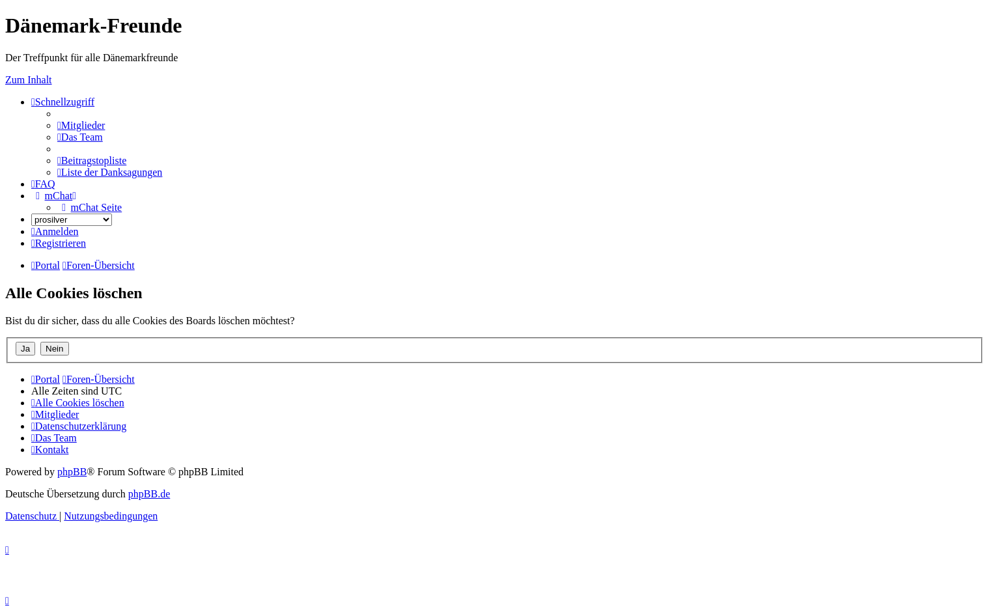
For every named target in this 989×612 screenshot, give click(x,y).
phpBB (72, 471)
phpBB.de (149, 493)
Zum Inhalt (28, 79)
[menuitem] (81, 125)
